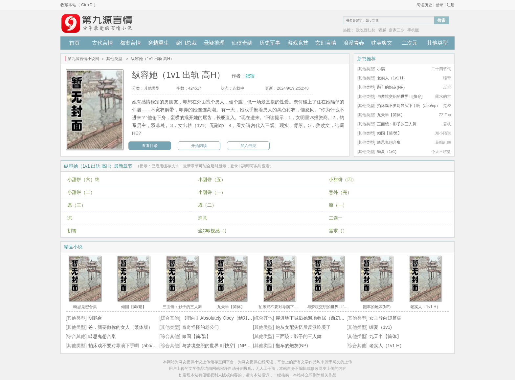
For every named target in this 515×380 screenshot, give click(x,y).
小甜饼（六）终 (83, 179)
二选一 (336, 218)
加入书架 (248, 145)
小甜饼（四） (342, 179)
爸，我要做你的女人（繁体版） (120, 327)
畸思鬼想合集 (389, 142)
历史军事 (269, 43)
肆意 (202, 218)
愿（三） (76, 205)
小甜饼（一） (212, 192)
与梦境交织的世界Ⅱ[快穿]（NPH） (218, 345)
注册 (451, 5)
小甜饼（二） (81, 192)
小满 (381, 69)
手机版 (413, 30)
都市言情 (130, 43)
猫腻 (382, 30)
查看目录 (150, 145)
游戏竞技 (297, 43)
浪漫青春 (353, 43)
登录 (439, 5)
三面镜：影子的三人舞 (396, 124)
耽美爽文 (381, 43)
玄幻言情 (325, 43)
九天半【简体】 (391, 115)
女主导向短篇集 (385, 318)
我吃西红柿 (365, 30)
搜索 (441, 20)
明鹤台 (95, 318)
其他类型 (437, 43)
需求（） (338, 230)
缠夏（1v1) (386, 151)
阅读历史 (424, 5)
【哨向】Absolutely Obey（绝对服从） (221, 318)
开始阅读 (199, 145)
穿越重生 (158, 43)
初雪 (72, 230)
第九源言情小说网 (83, 58)
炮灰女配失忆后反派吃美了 (303, 327)
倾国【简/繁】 (389, 133)
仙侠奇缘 (242, 43)
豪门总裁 (186, 43)
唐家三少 (397, 30)
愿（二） (207, 205)
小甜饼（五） (212, 179)
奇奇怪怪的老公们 (200, 327)
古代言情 (102, 43)
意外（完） (340, 192)
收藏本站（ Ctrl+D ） (79, 5)
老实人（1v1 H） (392, 78)
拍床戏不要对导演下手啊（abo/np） (408, 105)
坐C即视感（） (213, 230)
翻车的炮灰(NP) (391, 87)
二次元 (409, 43)
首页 (74, 43)
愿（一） (338, 205)
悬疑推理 (214, 43)
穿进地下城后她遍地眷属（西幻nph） (314, 318)
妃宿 (250, 75)
